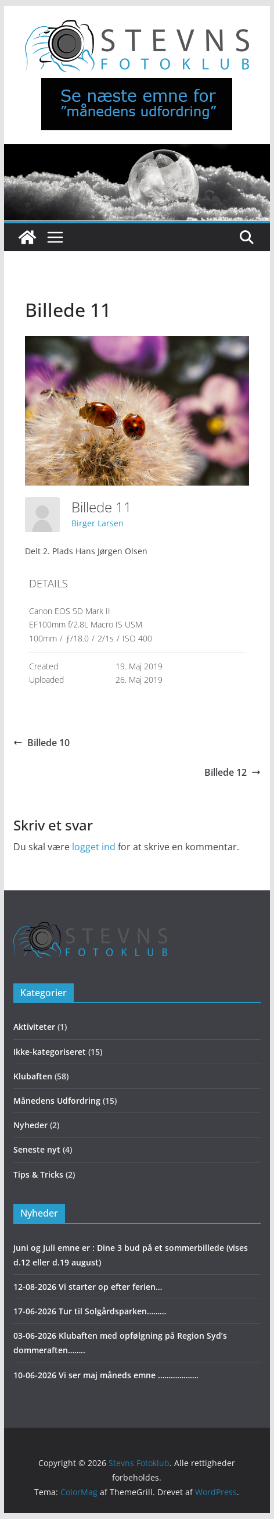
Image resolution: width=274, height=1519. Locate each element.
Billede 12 (232, 772)
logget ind (94, 846)
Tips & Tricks (38, 1174)
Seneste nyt (36, 1149)
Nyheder (30, 1125)
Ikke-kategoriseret (49, 1051)
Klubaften (32, 1076)
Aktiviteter (34, 1026)
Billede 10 (41, 742)
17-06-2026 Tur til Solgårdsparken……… (89, 1311)
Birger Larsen (97, 523)
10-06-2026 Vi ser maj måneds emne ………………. (106, 1375)
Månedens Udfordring (56, 1100)
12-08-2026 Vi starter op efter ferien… (87, 1286)
